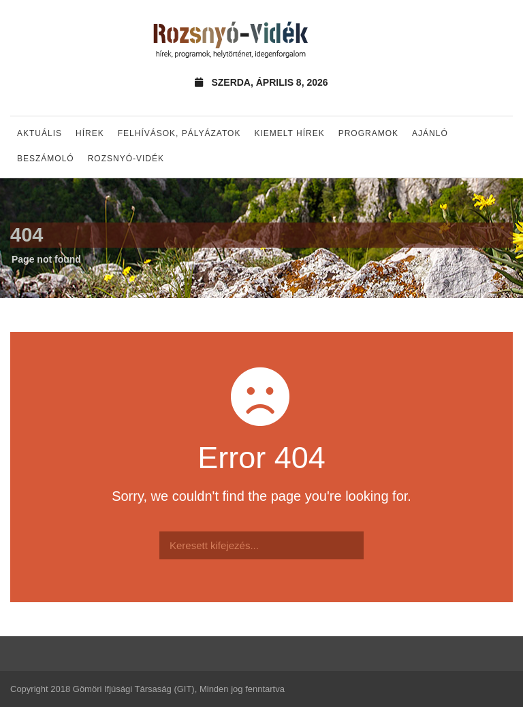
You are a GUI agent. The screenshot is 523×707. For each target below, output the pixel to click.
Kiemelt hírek (289, 133)
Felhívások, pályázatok (179, 133)
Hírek (90, 133)
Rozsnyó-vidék (126, 158)
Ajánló (430, 133)
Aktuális (39, 133)
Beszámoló (45, 158)
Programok (368, 133)
